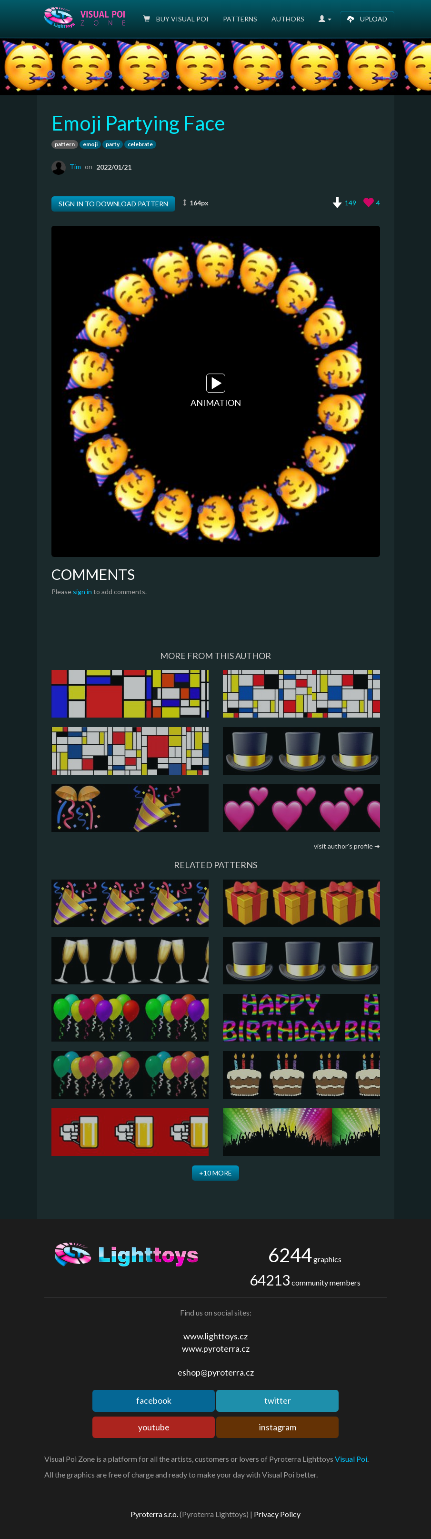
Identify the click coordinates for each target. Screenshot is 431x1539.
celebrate (140, 144)
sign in (82, 591)
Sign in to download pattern (113, 204)
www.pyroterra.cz (216, 1348)
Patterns (240, 19)
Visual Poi (351, 1458)
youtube (154, 1427)
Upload (367, 19)
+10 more (215, 1173)
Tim (75, 166)
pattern (65, 144)
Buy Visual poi (176, 19)
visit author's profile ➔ (347, 846)
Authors (287, 19)
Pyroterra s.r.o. (154, 1514)
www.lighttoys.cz (215, 1336)
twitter (277, 1400)
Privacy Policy (277, 1514)
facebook (153, 1400)
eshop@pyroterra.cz (216, 1372)
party (113, 144)
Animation (215, 391)
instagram (277, 1427)
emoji (90, 144)
